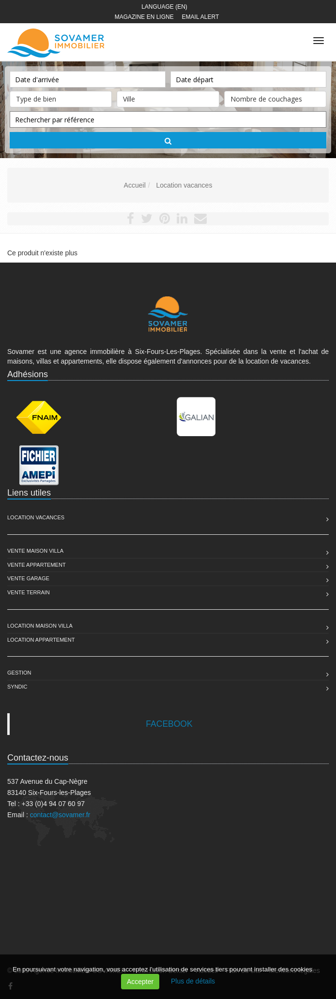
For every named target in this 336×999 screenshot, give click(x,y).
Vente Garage (28, 578)
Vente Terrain (28, 592)
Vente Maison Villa (35, 551)
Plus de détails (193, 981)
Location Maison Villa (40, 626)
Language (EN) (164, 6)
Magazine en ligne (144, 17)
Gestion (19, 673)
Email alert (200, 17)
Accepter (140, 981)
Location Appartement (41, 640)
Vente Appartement (36, 565)
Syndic (17, 687)
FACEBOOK (169, 724)
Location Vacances (35, 517)
